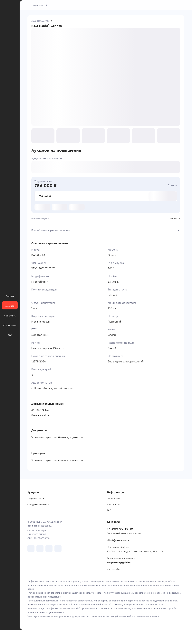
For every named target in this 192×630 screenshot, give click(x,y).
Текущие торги (35, 498)
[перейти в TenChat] (58, 548)
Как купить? (113, 504)
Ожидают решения (38, 504)
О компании (113, 498)
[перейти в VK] (30, 548)
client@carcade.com (118, 540)
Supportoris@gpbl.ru (118, 562)
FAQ (109, 510)
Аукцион (38, 5)
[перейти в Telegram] (39, 548)
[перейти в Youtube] (49, 548)
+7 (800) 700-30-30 (120, 529)
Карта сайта (113, 569)
